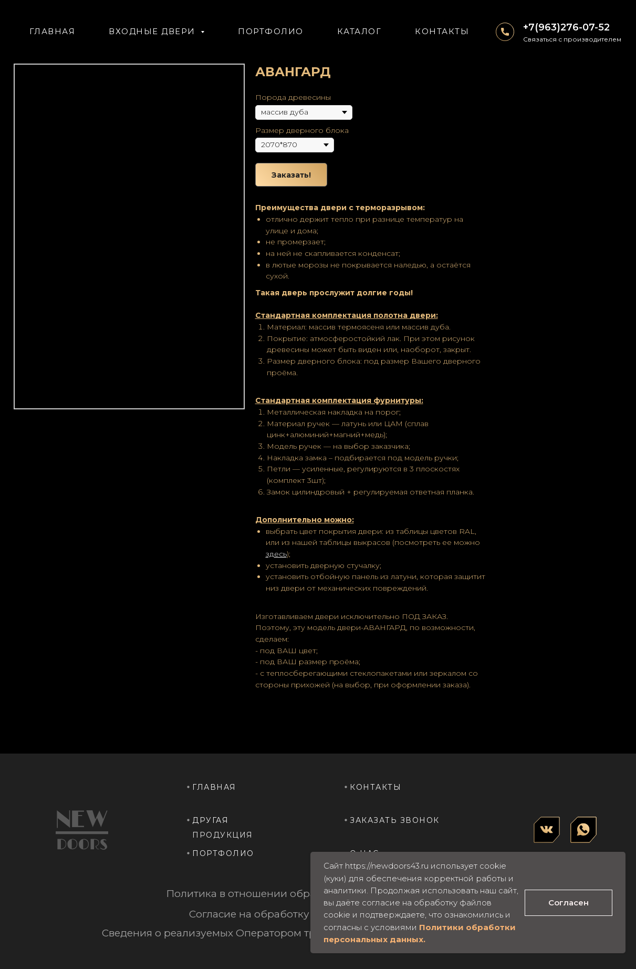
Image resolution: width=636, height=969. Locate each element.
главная (214, 787)
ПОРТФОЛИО (271, 31)
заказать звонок (395, 820)
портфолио (223, 853)
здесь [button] (276, 554)
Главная (52, 31)
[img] (547, 830)
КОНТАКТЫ (442, 31)
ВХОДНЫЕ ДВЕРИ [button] (153, 31)
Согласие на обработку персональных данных (309, 914)
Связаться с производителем (572, 39)
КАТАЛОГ (359, 31)
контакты (375, 787)
